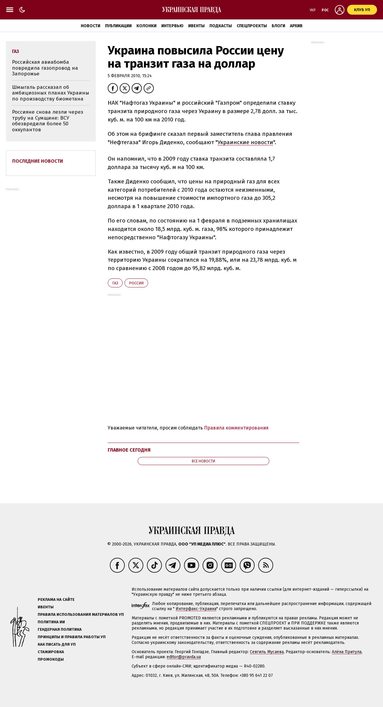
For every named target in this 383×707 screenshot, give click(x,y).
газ (115, 283)
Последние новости (37, 161)
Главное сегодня (129, 450)
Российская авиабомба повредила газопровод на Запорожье (45, 68)
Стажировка (51, 652)
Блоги (278, 25)
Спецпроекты (252, 25)
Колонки (146, 25)
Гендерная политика (60, 629)
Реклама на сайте (56, 599)
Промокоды (51, 659)
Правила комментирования (236, 428)
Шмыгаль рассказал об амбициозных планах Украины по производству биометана (50, 93)
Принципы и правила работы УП (72, 637)
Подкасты (220, 25)
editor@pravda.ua (184, 656)
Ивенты (196, 25)
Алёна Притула (346, 651)
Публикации (118, 25)
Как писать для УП (57, 644)
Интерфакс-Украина (196, 608)
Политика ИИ (51, 622)
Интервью (172, 25)
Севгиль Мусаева (267, 651)
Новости (90, 25)
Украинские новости (245, 142)
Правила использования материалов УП (81, 614)
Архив (296, 25)
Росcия (136, 283)
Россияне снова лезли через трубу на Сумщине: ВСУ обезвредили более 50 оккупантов (47, 121)
